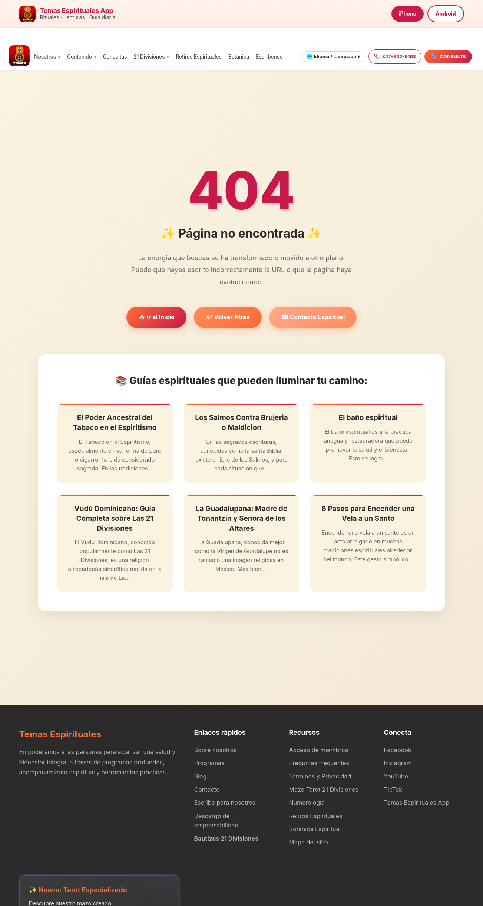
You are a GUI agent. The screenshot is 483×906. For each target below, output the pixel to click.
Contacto (207, 789)
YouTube (396, 776)
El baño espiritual (368, 417)
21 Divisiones (149, 57)
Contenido (79, 57)
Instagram (398, 763)
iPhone (407, 13)
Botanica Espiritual (315, 829)
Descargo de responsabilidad (216, 820)
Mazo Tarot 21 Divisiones (324, 789)
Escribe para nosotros (224, 802)
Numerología (307, 802)
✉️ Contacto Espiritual (313, 317)
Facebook (397, 750)
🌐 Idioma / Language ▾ (333, 56)
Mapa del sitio (308, 842)
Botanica (238, 57)
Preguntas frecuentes (319, 763)
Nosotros (45, 57)
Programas (209, 763)
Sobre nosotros (215, 750)
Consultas (115, 57)
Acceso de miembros (318, 750)
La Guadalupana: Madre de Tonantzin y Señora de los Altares (241, 519)
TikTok (393, 789)
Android (446, 13)
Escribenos (269, 57)
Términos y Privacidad (320, 776)
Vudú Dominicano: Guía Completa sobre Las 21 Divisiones (115, 519)
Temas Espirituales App (417, 802)
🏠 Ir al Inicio (156, 317)
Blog (200, 776)
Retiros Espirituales (198, 57)
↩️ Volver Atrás (228, 317)
